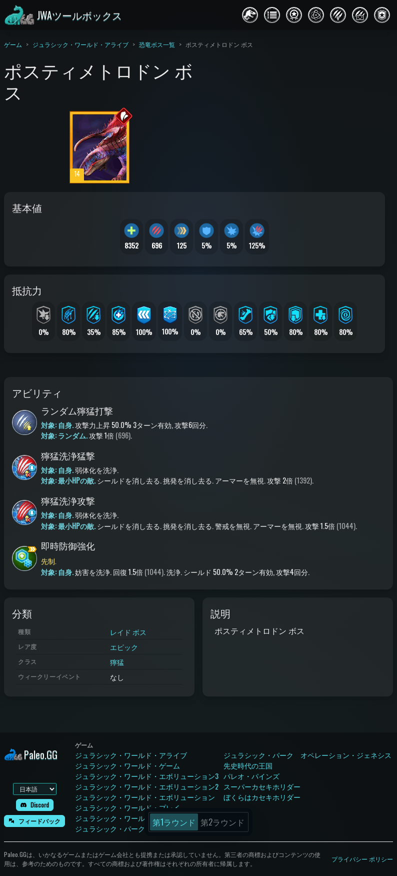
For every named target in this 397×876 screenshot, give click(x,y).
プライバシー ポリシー (362, 858)
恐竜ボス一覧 (157, 44)
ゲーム (13, 44)
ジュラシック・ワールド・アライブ (80, 44)
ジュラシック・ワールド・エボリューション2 (146, 786)
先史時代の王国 (248, 765)
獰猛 (117, 661)
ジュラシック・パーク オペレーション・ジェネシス (308, 755)
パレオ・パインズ (252, 775)
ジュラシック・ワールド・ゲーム (127, 765)
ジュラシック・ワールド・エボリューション (145, 797)
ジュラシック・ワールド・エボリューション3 (146, 775)
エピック (124, 647)
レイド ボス (128, 631)
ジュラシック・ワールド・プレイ (127, 807)
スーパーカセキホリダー (262, 786)
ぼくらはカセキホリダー (262, 797)
